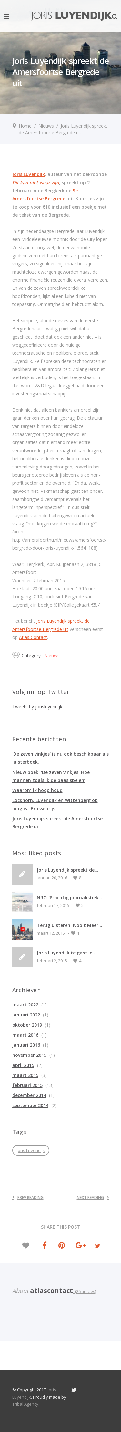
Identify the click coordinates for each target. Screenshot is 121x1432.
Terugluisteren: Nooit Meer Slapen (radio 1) (67, 925)
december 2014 (29, 1095)
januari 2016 (26, 1045)
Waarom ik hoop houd (37, 790)
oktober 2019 (27, 1025)
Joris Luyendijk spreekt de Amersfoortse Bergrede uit (67, 870)
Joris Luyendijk (28, 174)
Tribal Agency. (25, 1404)
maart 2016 (25, 1035)
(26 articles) (84, 1291)
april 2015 (23, 1065)
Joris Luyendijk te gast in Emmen (65, 953)
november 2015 (29, 1055)
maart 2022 (25, 1005)
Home (25, 126)
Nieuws (46, 126)
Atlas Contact (33, 637)
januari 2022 (26, 1015)
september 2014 (30, 1105)
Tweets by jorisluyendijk (37, 706)
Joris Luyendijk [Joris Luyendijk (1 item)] (31, 1150)
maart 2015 (25, 1075)
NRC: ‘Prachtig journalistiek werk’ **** (67, 897)
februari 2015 (27, 1085)
